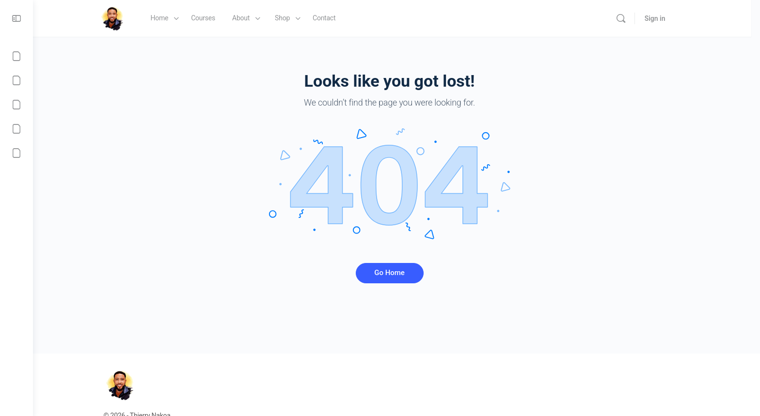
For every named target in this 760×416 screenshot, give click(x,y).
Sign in (666, 18)
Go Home (396, 272)
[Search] (632, 18)
